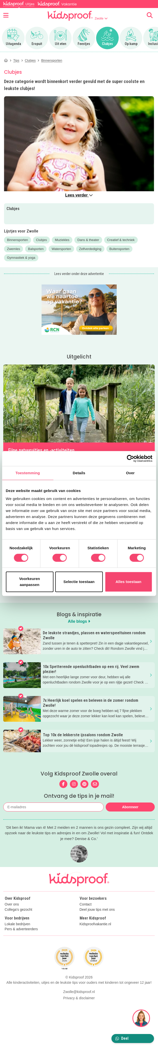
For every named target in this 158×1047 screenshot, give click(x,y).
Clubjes (41, 240)
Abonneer (130, 807)
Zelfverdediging (90, 249)
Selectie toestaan (78, 582)
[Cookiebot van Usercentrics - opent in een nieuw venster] (130, 458)
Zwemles (13, 249)
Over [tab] (130, 473)
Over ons (12, 904)
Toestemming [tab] (28, 473)
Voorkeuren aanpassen (29, 581)
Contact (86, 904)
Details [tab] (79, 473)
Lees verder (79, 195)
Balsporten (36, 249)
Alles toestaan (128, 582)
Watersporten (61, 249)
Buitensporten (119, 249)
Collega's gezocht (18, 910)
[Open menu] (6, 15)
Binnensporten (17, 240)
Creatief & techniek (121, 240)
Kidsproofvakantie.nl (95, 924)
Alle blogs (79, 621)
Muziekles (62, 240)
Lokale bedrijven (17, 924)
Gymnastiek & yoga (21, 258)
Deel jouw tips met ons (97, 910)
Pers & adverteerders (21, 929)
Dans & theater (88, 240)
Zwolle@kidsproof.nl (79, 992)
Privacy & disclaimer (79, 998)
